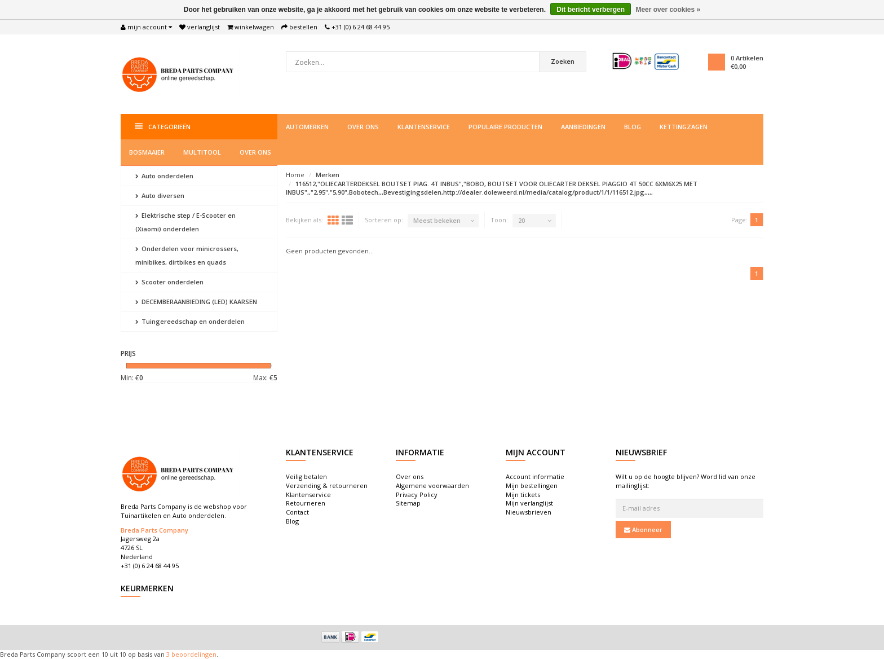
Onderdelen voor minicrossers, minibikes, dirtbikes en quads (186, 255)
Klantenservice (423, 126)
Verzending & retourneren (327, 485)
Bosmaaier (147, 152)
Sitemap (408, 503)
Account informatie (535, 476)
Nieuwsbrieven (528, 512)
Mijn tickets (523, 494)
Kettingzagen (684, 126)
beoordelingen (193, 654)
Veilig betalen (306, 476)
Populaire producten (505, 126)
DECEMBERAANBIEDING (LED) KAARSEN (196, 301)
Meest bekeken (437, 220)
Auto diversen (159, 195)
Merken (327, 174)
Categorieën (163, 126)
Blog (632, 126)
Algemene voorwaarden (432, 485)
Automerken (307, 126)
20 (521, 220)
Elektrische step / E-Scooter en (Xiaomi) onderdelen (185, 222)
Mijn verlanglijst (529, 503)
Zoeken (562, 61)
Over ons (363, 126)
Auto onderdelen (164, 176)
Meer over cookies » (667, 10)
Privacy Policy (416, 494)
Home (295, 174)
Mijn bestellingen (532, 485)
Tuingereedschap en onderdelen (190, 321)
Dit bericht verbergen (590, 10)
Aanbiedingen (583, 126)
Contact (297, 512)
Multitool (202, 152)
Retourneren (305, 503)
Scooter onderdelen (169, 282)
